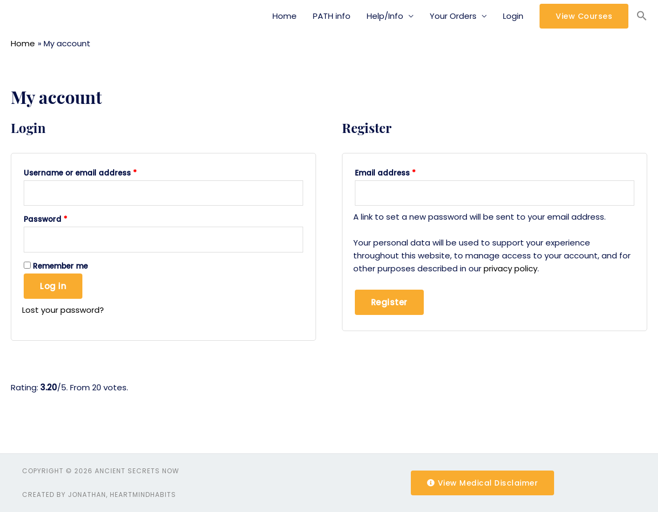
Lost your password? (63, 309)
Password (45, 219)
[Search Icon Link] (641, 16)
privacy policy (510, 268)
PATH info (332, 16)
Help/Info (385, 16)
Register (389, 302)
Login (513, 16)
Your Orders (453, 16)
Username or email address (80, 173)
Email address (385, 173)
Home (284, 16)
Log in (53, 286)
